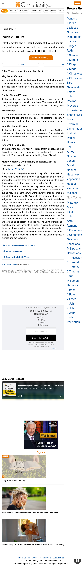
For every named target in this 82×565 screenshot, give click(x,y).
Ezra (69, 82)
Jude (70, 317)
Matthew (72, 202)
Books (9, 264)
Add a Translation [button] (12, 251)
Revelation (73, 322)
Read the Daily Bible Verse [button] (16, 257)
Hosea (71, 142)
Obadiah (72, 156)
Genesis (72, 18)
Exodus (71, 23)
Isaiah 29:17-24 (15, 169)
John (70, 216)
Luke (70, 211)
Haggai (71, 183)
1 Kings (71, 64)
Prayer (53, 11)
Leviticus (72, 27)
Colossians (74, 253)
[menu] (3, 3)
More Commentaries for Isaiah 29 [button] (19, 245)
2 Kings (71, 69)
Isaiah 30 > (61, 65)
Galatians (73, 239)
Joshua (71, 41)
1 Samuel (73, 55)
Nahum (71, 170)
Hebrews (72, 285)
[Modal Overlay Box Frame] (41, 327)
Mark (70, 207)
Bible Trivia (13, 11)
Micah (71, 165)
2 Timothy (73, 271)
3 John (71, 313)
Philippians (74, 248)
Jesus (46, 11)
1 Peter (71, 294)
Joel (69, 147)
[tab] (41, 245)
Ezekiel (71, 133)
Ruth (70, 50)
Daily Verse (24, 11)
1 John (71, 303)
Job (69, 96)
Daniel (71, 138)
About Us (22, 558)
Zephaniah (73, 179)
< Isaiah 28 (20, 65)
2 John (71, 308)
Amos (70, 151)
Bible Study (63, 11)
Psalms (71, 101)
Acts (69, 221)
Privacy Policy (34, 558)
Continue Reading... (41, 57)
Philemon (73, 280)
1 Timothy (73, 267)
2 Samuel (73, 59)
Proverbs (72, 105)
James (71, 290)
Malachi (72, 193)
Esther (71, 92)
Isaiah (15, 264)
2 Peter (71, 299)
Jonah (71, 160)
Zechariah (73, 188)
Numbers (72, 32)
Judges (71, 46)
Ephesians (73, 244)
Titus (70, 276)
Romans (72, 225)
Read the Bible (36, 11)
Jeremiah (73, 124)
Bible (3, 264)
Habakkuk (73, 174)
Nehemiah (73, 87)
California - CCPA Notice (53, 558)
